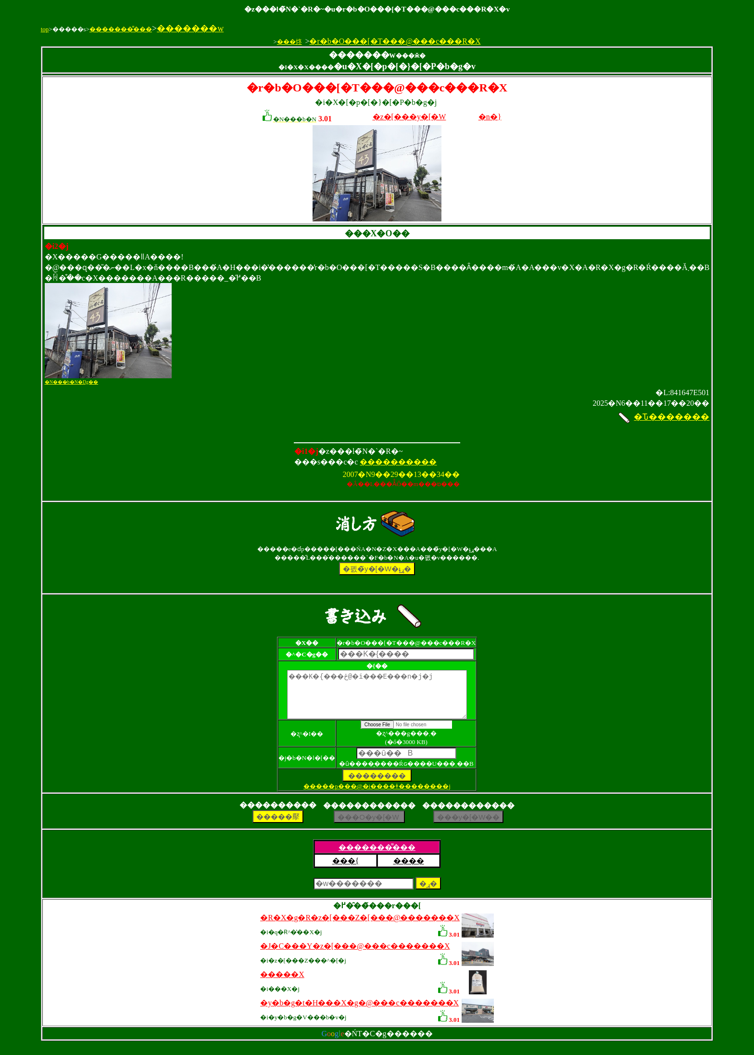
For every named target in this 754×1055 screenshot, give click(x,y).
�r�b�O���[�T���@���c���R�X (394, 41)
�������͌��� (120, 29)
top (45, 29)
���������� (398, 462)
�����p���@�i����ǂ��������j (377, 794)
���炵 (289, 41)
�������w (190, 28)
